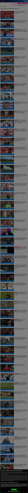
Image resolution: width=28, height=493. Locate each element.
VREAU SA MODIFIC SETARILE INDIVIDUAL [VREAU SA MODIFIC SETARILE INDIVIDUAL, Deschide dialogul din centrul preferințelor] (14, 491)
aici (3, 478)
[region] (14, 481)
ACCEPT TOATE (14, 489)
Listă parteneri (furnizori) (4, 487)
